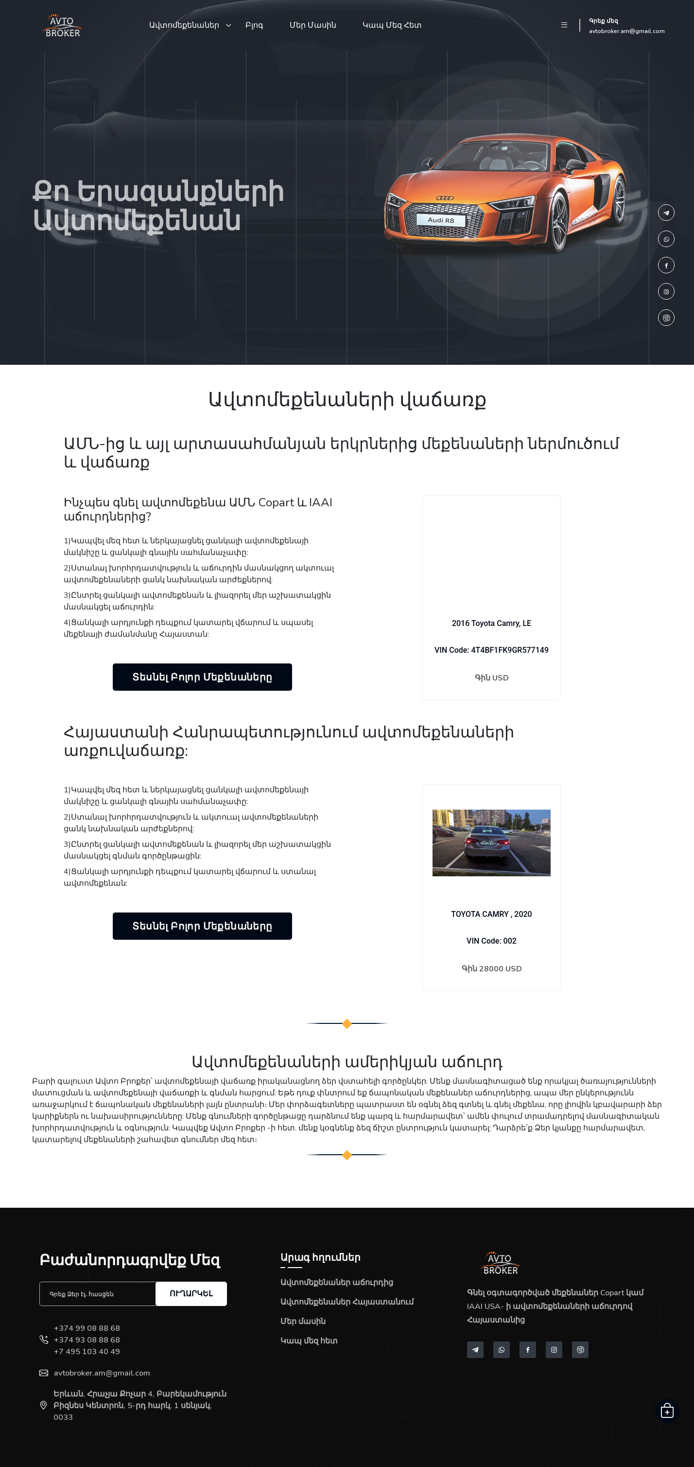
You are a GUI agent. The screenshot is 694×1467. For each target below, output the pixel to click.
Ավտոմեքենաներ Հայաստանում (347, 1302)
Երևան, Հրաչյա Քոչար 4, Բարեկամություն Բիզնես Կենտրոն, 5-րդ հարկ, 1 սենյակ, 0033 (139, 1406)
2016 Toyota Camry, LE (491, 623)
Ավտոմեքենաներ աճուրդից (336, 1282)
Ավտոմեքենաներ (184, 25)
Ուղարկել (191, 1293)
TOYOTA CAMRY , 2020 (491, 914)
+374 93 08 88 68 (87, 1340)
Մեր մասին (313, 25)
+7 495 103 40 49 (87, 1351)
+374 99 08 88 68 (87, 1328)
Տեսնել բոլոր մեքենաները (202, 677)
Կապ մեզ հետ (392, 25)
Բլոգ (254, 25)
